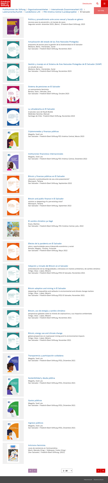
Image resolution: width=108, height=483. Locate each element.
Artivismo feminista (36, 445)
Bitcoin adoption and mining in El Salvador (47, 288)
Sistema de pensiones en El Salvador (44, 86)
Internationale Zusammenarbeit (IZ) (67, 9)
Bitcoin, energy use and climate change (45, 333)
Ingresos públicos (35, 423)
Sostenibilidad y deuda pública (41, 378)
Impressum (88, 479)
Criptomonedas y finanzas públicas (43, 131)
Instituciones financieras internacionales (45, 154)
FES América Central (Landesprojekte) (60, 12)
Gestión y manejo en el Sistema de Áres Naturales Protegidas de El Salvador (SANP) (65, 64)
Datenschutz (99, 479)
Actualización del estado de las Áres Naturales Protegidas (53, 42)
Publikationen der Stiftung (14, 9)
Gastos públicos (35, 400)
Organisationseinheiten (38, 9)
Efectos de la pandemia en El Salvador (45, 243)
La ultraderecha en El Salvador (41, 109)
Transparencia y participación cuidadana (45, 355)
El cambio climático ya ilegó (40, 221)
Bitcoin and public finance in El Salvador (46, 198)
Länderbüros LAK (32, 12)
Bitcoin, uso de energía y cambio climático (46, 311)
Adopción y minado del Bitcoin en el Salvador (48, 266)
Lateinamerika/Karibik (12, 12)
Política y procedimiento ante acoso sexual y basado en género (55, 19)
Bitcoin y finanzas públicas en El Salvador (46, 176)
